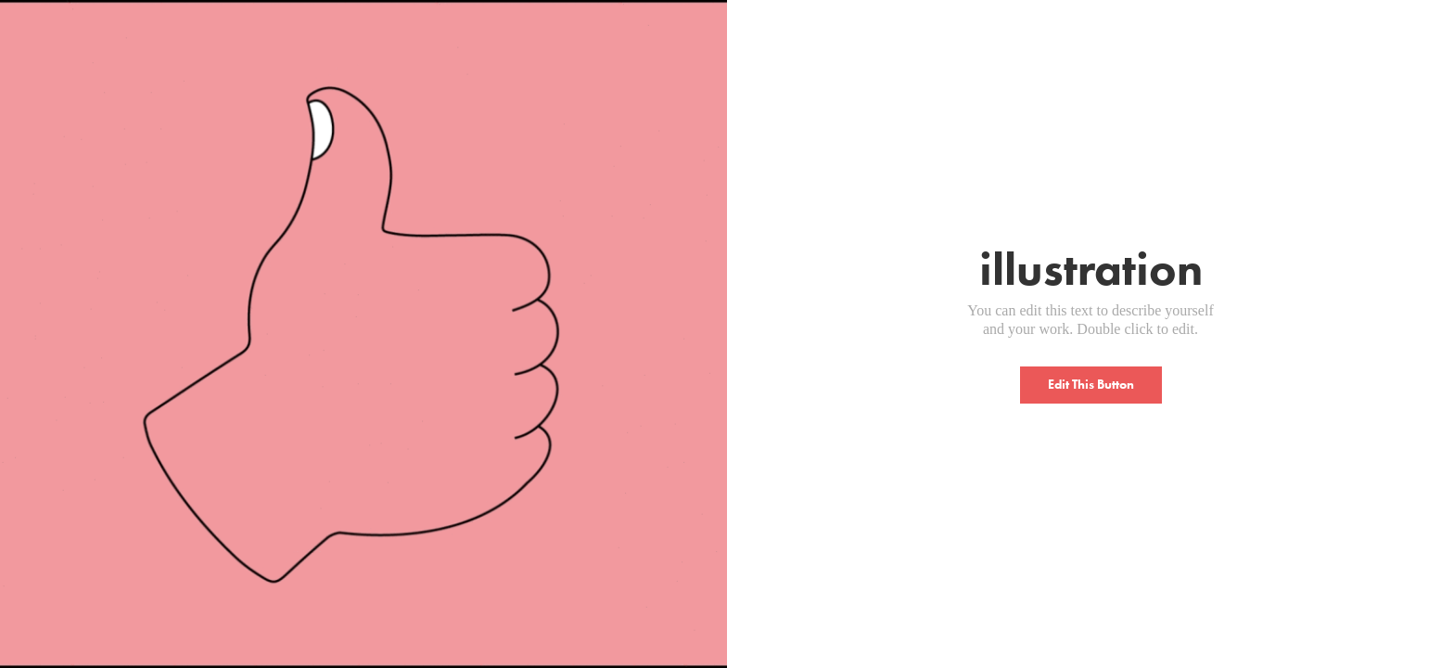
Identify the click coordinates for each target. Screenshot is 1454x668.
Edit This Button (1091, 384)
